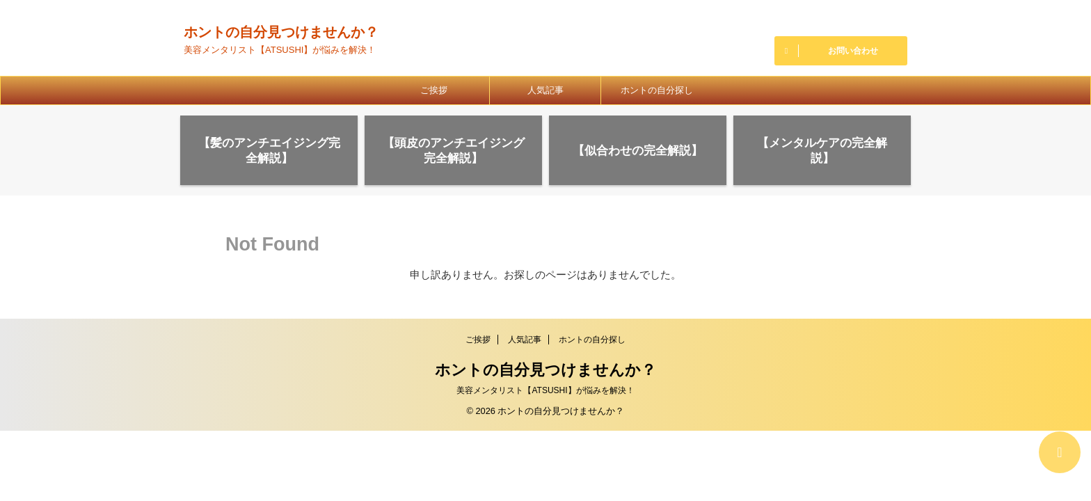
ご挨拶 (433, 90)
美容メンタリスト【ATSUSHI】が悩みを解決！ (545, 390)
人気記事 (545, 90)
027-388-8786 (840, 20)
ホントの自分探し (657, 90)
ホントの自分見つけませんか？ (281, 32)
